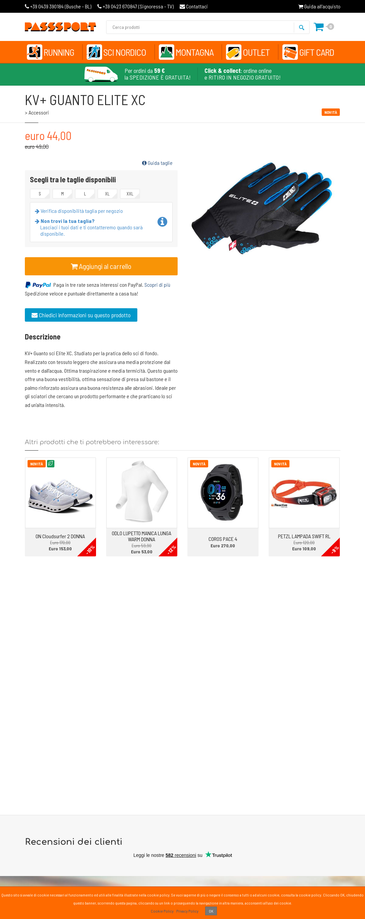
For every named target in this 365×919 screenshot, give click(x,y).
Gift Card (316, 52)
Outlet (256, 52)
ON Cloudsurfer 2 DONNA (60, 536)
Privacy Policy (187, 911)
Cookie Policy (162, 911)
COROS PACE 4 (223, 539)
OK (211, 911)
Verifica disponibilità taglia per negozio (80, 211)
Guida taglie (157, 162)
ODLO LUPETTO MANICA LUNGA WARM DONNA (141, 536)
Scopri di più (157, 284)
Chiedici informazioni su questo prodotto (81, 315)
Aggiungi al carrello (101, 266)
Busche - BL (58, 6)
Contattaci (194, 6)
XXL (130, 193)
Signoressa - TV (135, 6)
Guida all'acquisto (319, 6)
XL (107, 193)
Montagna (195, 52)
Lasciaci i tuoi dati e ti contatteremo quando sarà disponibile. (90, 227)
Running (59, 52)
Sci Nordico (124, 52)
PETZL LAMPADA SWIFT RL (304, 536)
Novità (36, 463)
